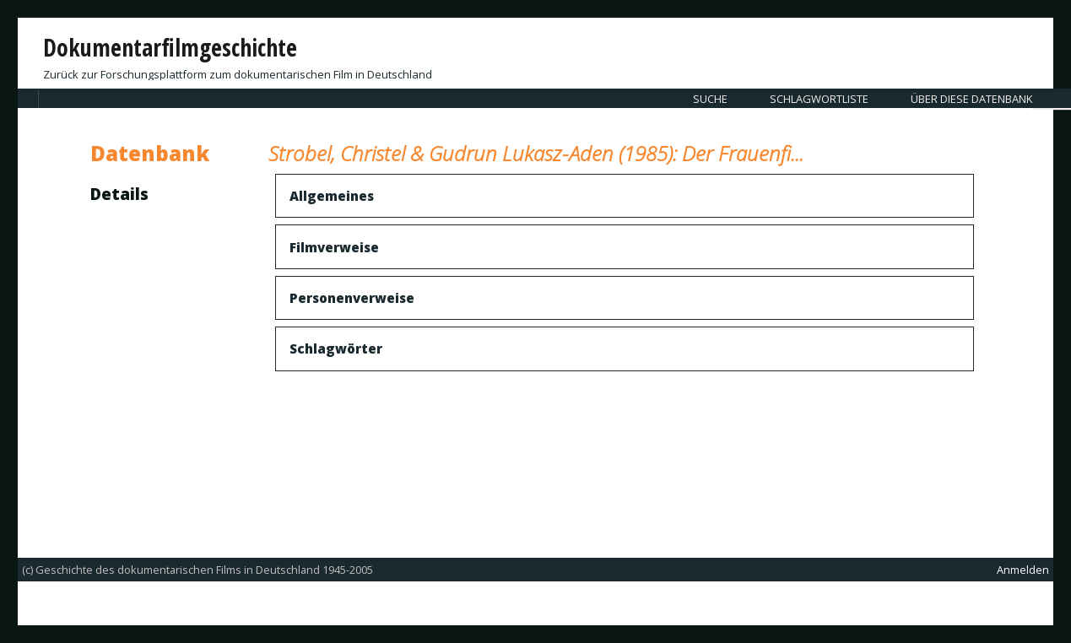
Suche (710, 98)
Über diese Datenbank (971, 98)
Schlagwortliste (819, 98)
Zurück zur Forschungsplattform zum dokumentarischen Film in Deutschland (237, 74)
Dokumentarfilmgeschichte (170, 47)
